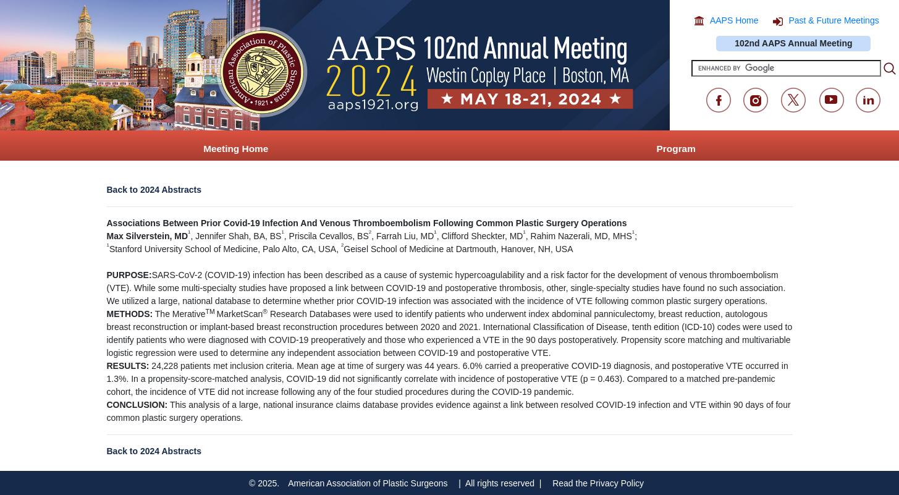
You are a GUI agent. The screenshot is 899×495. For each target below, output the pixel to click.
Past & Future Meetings (833, 20)
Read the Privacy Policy (598, 483)
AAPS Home (734, 20)
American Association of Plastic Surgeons (367, 483)
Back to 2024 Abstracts (154, 190)
